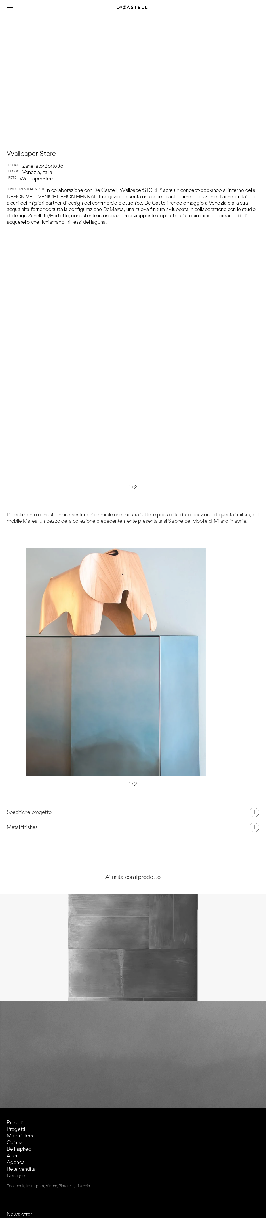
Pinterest (66, 1185)
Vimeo (51, 1185)
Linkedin (83, 1185)
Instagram (35, 1185)
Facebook (15, 1185)
